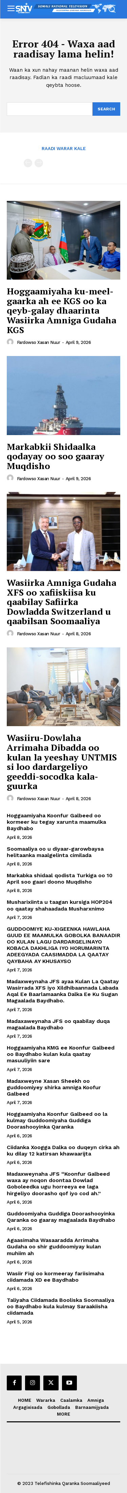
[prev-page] (28, 163)
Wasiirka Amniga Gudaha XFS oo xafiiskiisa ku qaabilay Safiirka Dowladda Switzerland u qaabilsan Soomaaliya (61, 602)
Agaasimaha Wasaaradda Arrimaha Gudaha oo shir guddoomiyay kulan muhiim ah (54, 1246)
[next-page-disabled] (39, 163)
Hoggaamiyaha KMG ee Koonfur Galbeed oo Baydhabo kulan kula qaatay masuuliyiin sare (60, 1054)
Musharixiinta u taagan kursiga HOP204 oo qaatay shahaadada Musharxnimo (59, 905)
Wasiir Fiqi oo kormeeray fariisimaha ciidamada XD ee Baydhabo (55, 1276)
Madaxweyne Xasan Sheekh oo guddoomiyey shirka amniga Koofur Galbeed (54, 1087)
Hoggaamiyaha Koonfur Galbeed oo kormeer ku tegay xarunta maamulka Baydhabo (56, 821)
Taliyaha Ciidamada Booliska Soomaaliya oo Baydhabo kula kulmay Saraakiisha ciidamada (60, 1306)
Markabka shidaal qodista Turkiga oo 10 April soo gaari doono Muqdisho (59, 878)
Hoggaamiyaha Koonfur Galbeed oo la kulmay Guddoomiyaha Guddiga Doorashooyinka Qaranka (57, 1120)
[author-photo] (11, 342)
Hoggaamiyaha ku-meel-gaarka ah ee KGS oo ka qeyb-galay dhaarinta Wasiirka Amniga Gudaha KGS (61, 310)
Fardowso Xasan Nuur (38, 342)
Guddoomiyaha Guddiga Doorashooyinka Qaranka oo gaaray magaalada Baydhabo (61, 1216)
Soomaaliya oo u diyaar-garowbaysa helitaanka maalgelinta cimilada (55, 852)
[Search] (106, 109)
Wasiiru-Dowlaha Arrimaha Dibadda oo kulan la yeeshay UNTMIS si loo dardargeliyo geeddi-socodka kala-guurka (62, 761)
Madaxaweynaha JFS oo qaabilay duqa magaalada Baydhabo (58, 1024)
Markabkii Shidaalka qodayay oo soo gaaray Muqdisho (55, 456)
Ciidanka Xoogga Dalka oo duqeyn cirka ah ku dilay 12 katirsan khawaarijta (63, 1150)
